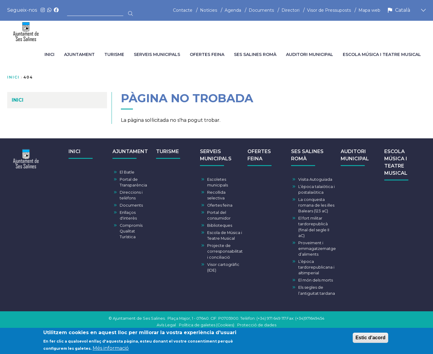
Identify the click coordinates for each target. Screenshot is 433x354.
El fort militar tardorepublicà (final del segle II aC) (313, 227)
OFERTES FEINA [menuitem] (207, 54)
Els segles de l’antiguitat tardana (316, 290)
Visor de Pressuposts (329, 10)
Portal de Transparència (133, 182)
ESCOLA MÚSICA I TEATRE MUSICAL (395, 162)
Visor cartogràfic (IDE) (223, 267)
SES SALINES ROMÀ (307, 155)
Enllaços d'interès (128, 215)
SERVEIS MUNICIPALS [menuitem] (157, 54)
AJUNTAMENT (130, 151)
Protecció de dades (256, 325)
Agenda (233, 10)
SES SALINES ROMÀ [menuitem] (255, 54)
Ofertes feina (219, 205)
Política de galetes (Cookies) (206, 325)
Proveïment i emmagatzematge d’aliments (317, 249)
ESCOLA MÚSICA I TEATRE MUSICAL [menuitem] (382, 54)
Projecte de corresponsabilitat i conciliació (225, 251)
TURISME (167, 151)
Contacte (182, 10)
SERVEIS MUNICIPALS (216, 155)
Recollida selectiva (216, 195)
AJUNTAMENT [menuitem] (79, 54)
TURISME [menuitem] (114, 54)
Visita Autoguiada (315, 179)
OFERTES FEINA (259, 155)
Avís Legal (166, 325)
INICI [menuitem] (49, 54)
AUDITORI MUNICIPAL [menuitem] (309, 54)
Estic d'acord (370, 338)
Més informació (111, 349)
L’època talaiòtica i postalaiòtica (316, 189)
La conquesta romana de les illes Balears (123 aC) (316, 205)
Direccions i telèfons (131, 195)
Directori (290, 10)
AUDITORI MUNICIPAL (355, 155)
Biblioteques (219, 225)
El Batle (127, 172)
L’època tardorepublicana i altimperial (316, 267)
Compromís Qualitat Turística (131, 231)
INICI (75, 151)
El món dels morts (315, 280)
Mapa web (369, 10)
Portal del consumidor (219, 215)
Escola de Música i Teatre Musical (224, 235)
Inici (13, 77)
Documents (261, 10)
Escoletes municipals (217, 182)
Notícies (208, 10)
